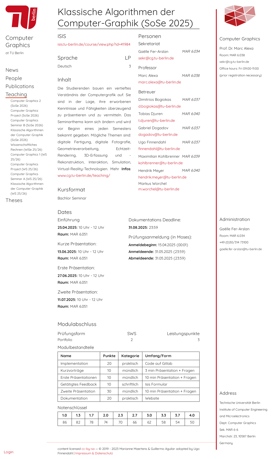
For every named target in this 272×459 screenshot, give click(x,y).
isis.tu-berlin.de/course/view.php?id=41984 (94, 44)
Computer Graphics (19, 41)
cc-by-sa (88, 449)
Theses (14, 200)
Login (8, 451)
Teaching (16, 94)
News (12, 70)
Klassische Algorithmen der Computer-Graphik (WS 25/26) (27, 188)
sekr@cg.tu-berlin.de (234, 62)
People (14, 78)
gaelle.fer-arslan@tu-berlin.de (241, 249)
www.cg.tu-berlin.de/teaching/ (84, 175)
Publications (20, 86)
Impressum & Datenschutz (94, 453)
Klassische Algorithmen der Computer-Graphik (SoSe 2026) (27, 135)
